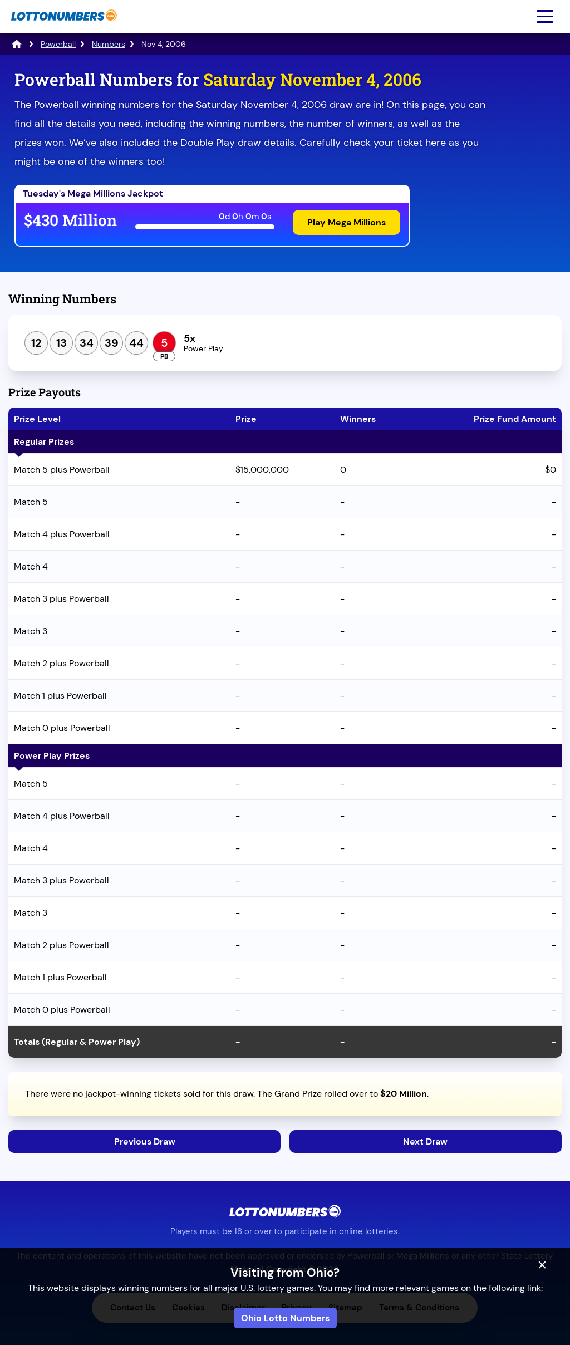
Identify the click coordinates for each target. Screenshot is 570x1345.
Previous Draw (144, 1141)
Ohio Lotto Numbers (285, 1318)
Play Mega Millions (346, 222)
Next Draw (425, 1141)
